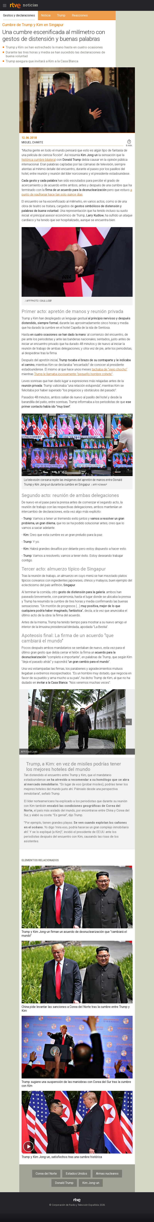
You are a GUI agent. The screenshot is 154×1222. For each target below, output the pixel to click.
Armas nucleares (107, 1173)
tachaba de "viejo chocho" (109, 369)
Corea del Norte (46, 1173)
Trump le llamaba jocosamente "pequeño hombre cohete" (73, 374)
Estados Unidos (76, 1173)
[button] (128, 722)
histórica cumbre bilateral (39, 160)
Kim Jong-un (90, 1183)
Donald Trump (64, 1183)
